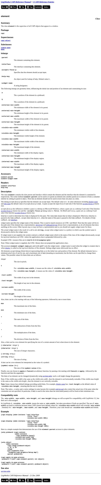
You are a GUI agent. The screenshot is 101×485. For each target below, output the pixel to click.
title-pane (7, 204)
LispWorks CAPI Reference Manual (16, 2)
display (7, 248)
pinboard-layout (51, 225)
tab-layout (39, 225)
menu (2, 49)
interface (14, 220)
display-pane (93, 202)
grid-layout (59, 389)
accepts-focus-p (88, 204)
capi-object (5, 40)
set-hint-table (47, 376)
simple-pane (5, 48)
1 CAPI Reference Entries (43, 2)
